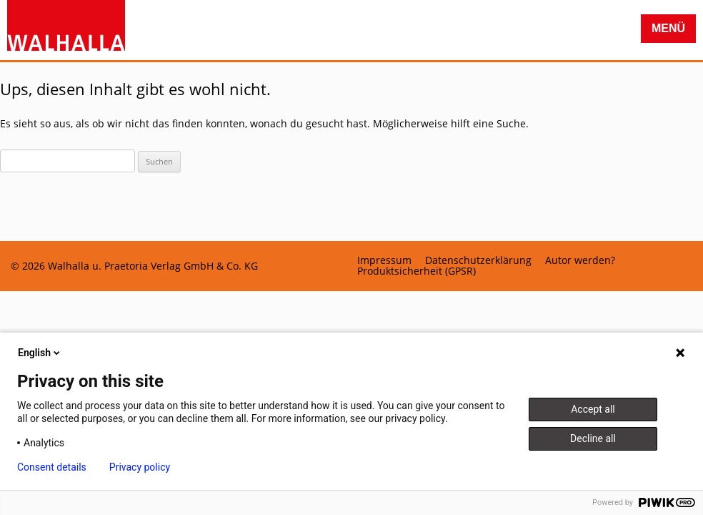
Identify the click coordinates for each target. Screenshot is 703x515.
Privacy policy (139, 467)
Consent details (51, 467)
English (40, 352)
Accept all (593, 409)
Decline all (593, 438)
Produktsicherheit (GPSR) (416, 271)
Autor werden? (580, 260)
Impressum (384, 260)
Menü (668, 28)
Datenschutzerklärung (478, 260)
